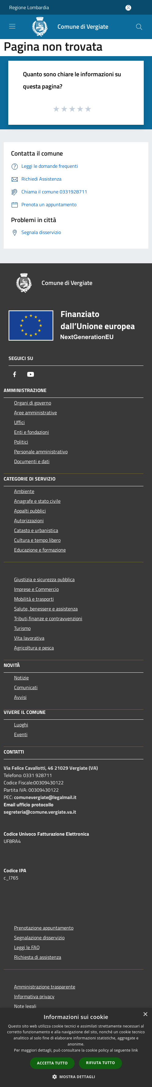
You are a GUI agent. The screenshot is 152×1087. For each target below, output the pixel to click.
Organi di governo (32, 402)
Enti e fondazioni (31, 432)
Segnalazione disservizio (39, 937)
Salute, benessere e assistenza (46, 608)
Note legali (25, 1006)
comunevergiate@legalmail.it (45, 797)
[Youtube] (30, 374)
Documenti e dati (32, 461)
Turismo (22, 628)
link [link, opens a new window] (135, 1050)
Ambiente (24, 491)
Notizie (21, 677)
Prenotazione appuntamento (43, 927)
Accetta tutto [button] (52, 1063)
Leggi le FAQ (27, 947)
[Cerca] (139, 27)
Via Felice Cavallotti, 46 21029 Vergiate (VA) (51, 768)
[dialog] (76, 1047)
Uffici (19, 422)
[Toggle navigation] (12, 26)
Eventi (21, 734)
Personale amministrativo (41, 451)
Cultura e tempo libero (37, 540)
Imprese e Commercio (36, 589)
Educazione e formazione (40, 549)
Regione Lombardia (29, 7)
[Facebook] (15, 374)
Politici (21, 441)
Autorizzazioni (29, 520)
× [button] (145, 1014)
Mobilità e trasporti (34, 599)
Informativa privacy (34, 996)
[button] (76, 1077)
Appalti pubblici (30, 510)
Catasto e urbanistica (36, 530)
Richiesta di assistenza (37, 957)
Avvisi (20, 697)
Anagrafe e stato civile (37, 501)
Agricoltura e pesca (34, 647)
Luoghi (21, 724)
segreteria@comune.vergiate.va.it (40, 811)
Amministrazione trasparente (44, 986)
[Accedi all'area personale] (128, 8)
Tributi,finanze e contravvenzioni (48, 618)
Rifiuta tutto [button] (100, 1062)
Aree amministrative (35, 412)
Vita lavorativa (29, 638)
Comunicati (26, 687)
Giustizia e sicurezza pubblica (44, 579)
